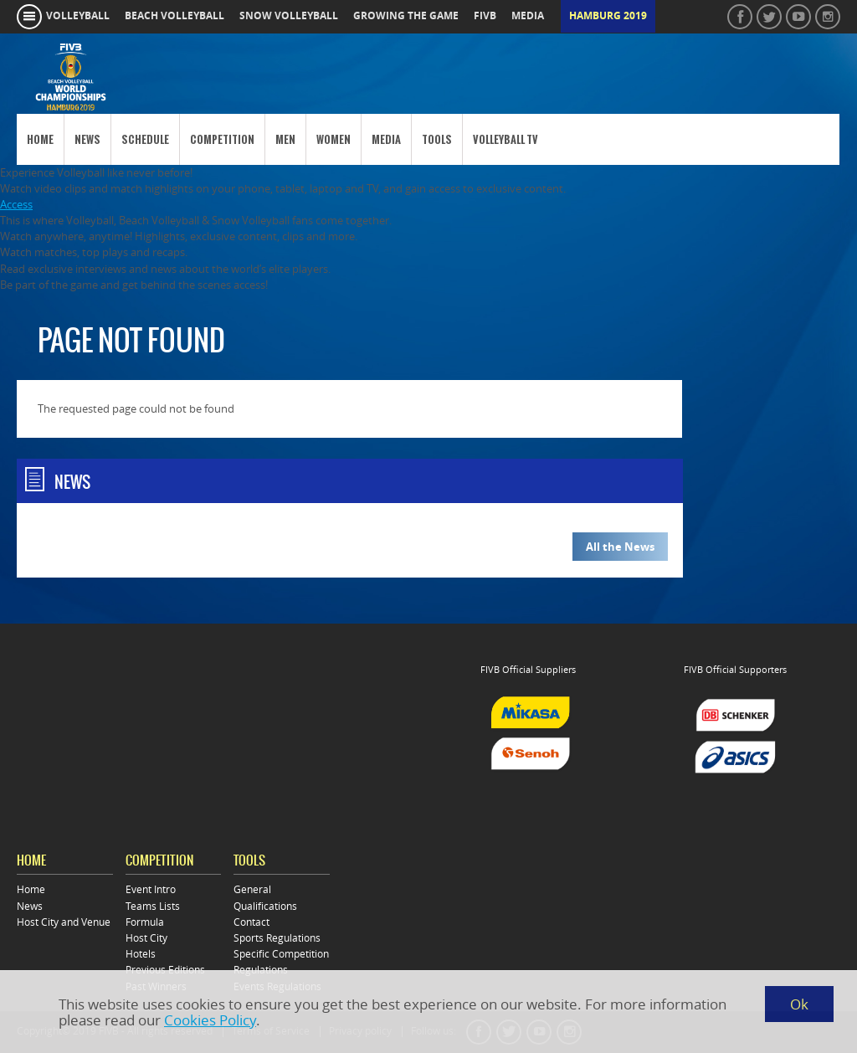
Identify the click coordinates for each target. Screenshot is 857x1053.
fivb (485, 16)
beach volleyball (174, 16)
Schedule (145, 139)
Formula (145, 922)
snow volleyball (288, 16)
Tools (437, 139)
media (527, 16)
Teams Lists (153, 906)
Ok (799, 1004)
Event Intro (151, 889)
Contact (251, 922)
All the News (620, 546)
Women (333, 139)
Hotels (141, 954)
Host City (146, 938)
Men (285, 139)
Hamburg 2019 (608, 16)
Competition (222, 139)
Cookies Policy (210, 1020)
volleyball (78, 16)
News (87, 139)
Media (386, 139)
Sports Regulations (277, 938)
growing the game (406, 16)
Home (40, 139)
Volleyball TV (505, 139)
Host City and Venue (63, 922)
